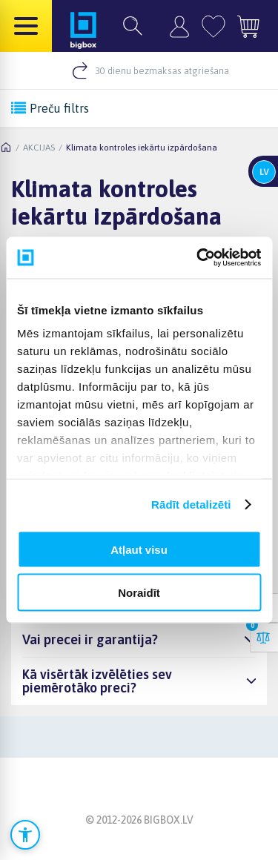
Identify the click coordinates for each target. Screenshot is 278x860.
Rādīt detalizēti (191, 504)
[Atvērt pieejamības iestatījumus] (25, 835)
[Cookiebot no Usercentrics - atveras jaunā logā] (198, 258)
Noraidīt (139, 592)
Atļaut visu (139, 549)
